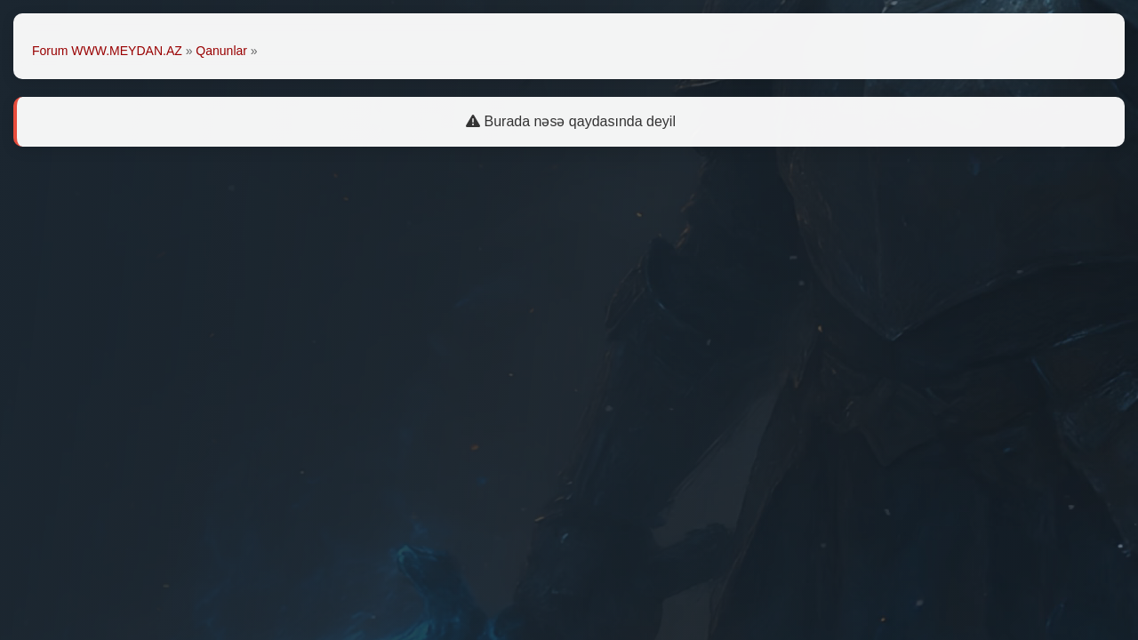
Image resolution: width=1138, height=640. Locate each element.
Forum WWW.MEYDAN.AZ (107, 51)
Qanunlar (221, 51)
